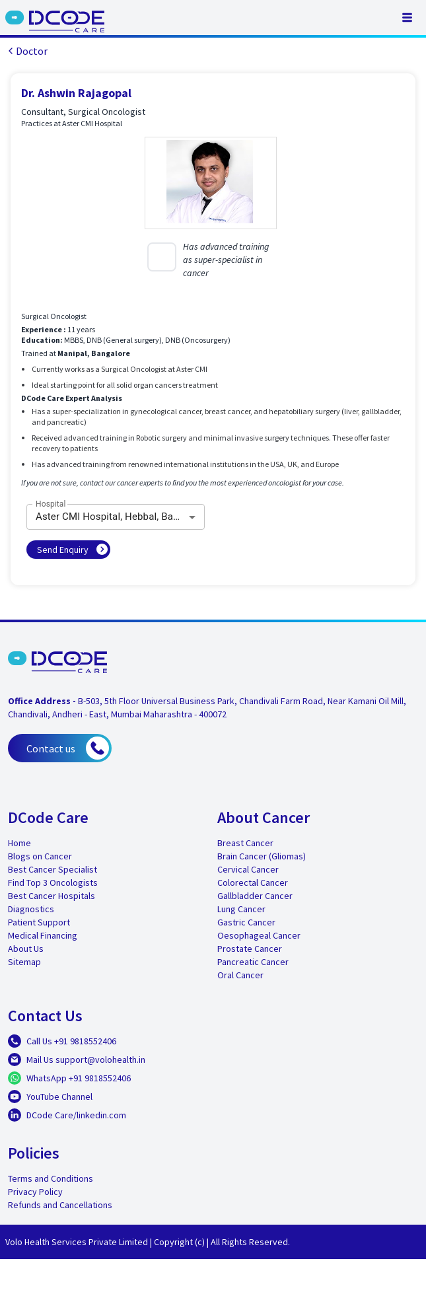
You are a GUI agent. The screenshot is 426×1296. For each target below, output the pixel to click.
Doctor (26, 50)
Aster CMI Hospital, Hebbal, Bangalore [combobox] (120, 516)
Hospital (51, 504)
